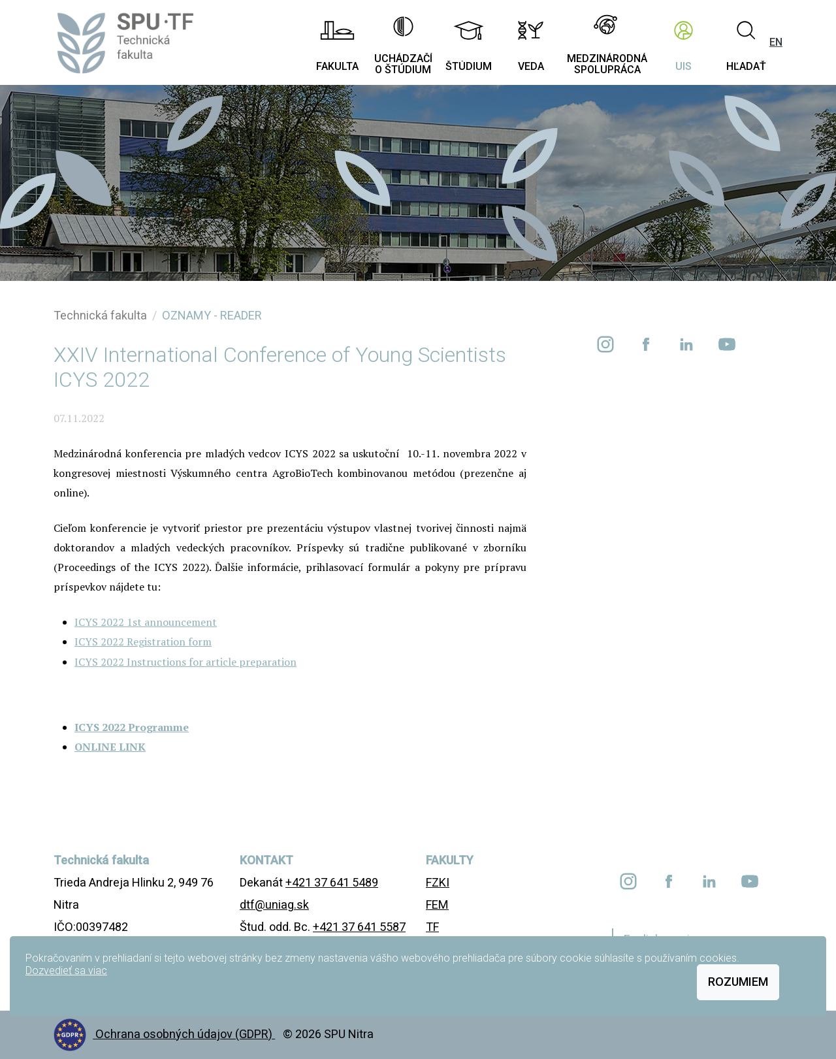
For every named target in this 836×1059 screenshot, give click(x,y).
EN (775, 42)
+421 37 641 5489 (331, 882)
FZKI (437, 882)
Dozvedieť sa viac (66, 970)
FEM (437, 904)
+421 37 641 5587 (359, 927)
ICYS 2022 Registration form (143, 641)
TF (432, 927)
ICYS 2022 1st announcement (145, 622)
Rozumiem (738, 981)
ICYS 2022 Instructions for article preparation (185, 662)
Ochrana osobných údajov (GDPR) (185, 1034)
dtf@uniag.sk (274, 904)
